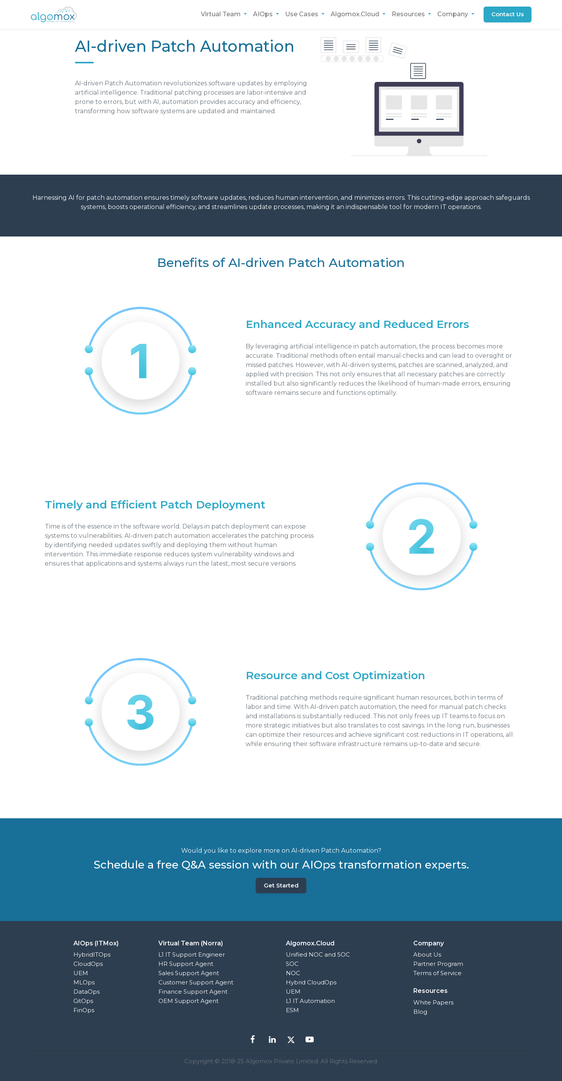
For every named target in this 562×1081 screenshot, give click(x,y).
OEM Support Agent (188, 1001)
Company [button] (453, 14)
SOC (292, 963)
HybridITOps (91, 954)
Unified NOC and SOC (318, 954)
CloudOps (88, 963)
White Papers (433, 1002)
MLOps (84, 982)
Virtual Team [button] (221, 14)
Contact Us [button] (507, 14)
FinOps (83, 1010)
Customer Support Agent (195, 982)
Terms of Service (437, 973)
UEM (80, 973)
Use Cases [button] (302, 14)
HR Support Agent (185, 963)
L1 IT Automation (310, 1001)
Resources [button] (408, 14)
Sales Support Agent (188, 973)
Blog (420, 1011)
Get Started (281, 885)
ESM (292, 1010)
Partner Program (438, 963)
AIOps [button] (263, 14)
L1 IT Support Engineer (191, 954)
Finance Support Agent (193, 991)
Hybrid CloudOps (311, 982)
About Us (427, 954)
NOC (293, 973)
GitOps (83, 1001)
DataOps (86, 991)
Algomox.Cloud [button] (355, 14)
